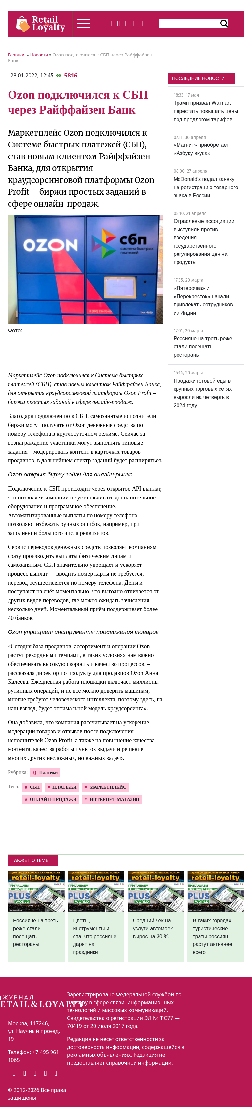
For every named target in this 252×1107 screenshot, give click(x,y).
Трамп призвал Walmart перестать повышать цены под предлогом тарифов (206, 111)
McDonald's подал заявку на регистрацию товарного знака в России (206, 187)
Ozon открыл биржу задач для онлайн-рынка (70, 474)
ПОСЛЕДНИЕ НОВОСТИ (198, 78)
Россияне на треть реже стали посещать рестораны (203, 347)
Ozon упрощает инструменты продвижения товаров (83, 632)
